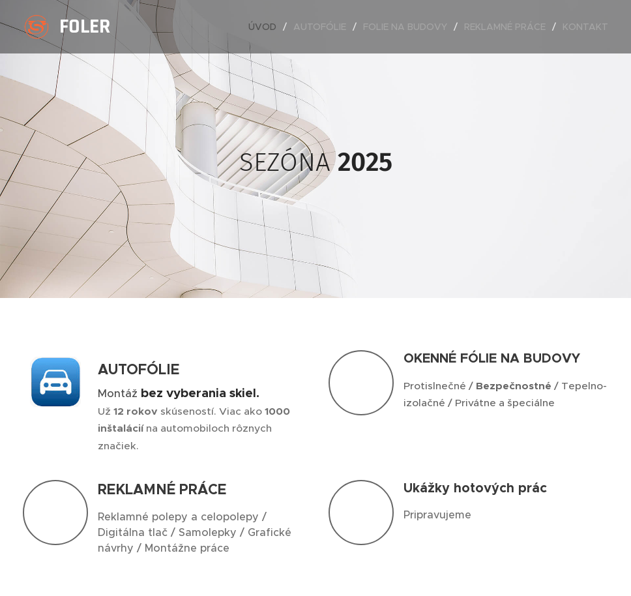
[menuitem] (266, 26)
